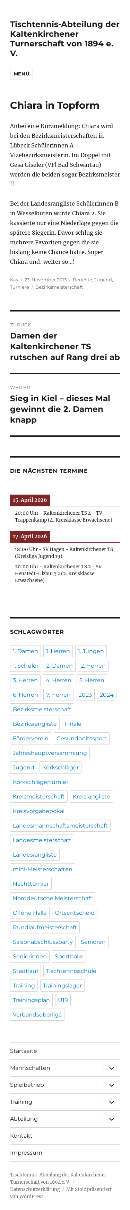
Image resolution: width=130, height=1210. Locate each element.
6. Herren (25, 695)
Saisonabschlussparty (43, 942)
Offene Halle (30, 913)
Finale (73, 724)
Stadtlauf (25, 971)
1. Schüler (25, 665)
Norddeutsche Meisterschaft (53, 898)
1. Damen (25, 651)
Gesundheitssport (82, 738)
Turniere (19, 287)
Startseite (23, 1051)
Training (24, 985)
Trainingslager (62, 985)
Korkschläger (60, 767)
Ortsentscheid (75, 913)
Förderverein (31, 738)
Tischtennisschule (71, 971)
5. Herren (91, 680)
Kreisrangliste (91, 796)
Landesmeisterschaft (42, 840)
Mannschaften (30, 1068)
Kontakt (21, 1135)
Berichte (82, 279)
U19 (63, 1000)
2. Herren (93, 665)
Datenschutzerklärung (35, 1189)
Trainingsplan (31, 1000)
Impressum (26, 1152)
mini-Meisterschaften (42, 869)
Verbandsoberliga (37, 1014)
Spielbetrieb (27, 1085)
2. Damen (59, 665)
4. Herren (58, 680)
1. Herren (58, 651)
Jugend (103, 279)
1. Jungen (91, 651)
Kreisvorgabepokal (38, 811)
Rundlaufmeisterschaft (45, 927)
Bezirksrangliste (35, 724)
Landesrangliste (35, 854)
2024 (107, 695)
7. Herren (58, 695)
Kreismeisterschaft (39, 796)
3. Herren (25, 680)
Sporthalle (69, 956)
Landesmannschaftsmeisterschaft (60, 825)
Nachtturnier (31, 884)
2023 (85, 695)
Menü (21, 73)
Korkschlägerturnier (40, 782)
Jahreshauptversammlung (50, 753)
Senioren (93, 942)
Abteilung (24, 1119)
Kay (14, 279)
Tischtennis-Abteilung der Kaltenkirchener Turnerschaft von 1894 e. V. (65, 38)
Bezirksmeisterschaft (59, 287)
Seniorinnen (30, 956)
